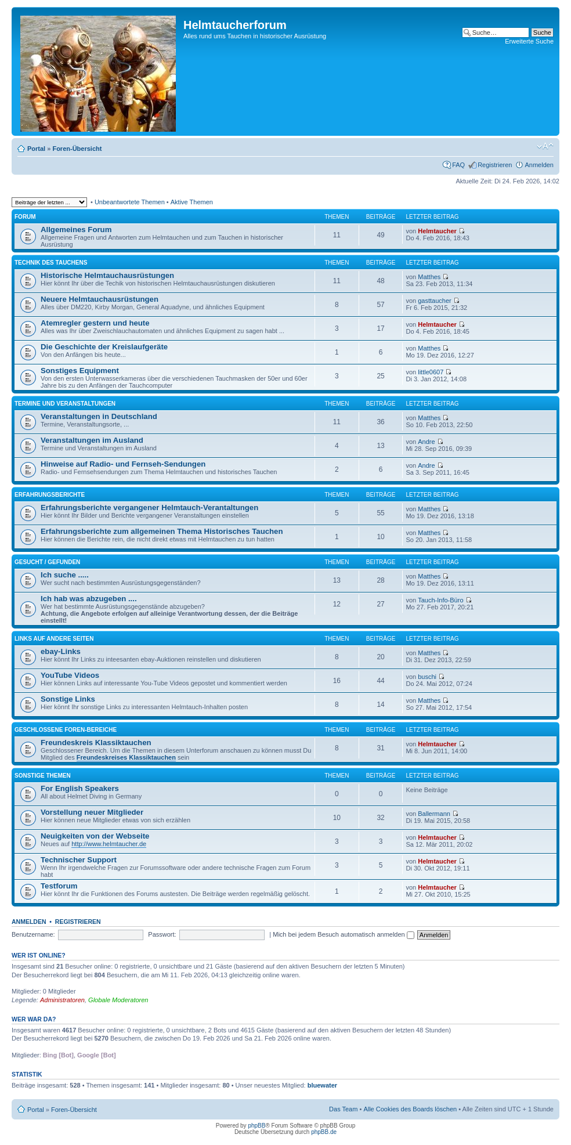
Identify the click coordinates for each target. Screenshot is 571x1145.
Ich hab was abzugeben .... (89, 598)
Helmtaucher (437, 230)
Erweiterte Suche (529, 41)
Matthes (429, 276)
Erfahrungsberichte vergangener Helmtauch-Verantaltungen (149, 507)
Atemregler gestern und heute (95, 323)
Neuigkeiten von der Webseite (95, 836)
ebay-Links (61, 651)
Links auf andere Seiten (54, 638)
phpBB (256, 1125)
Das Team (343, 1109)
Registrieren (495, 164)
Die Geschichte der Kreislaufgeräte (104, 346)
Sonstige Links (68, 699)
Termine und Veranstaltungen (65, 403)
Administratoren (62, 999)
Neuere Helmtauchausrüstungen (99, 299)
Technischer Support (79, 859)
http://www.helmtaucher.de (108, 843)
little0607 (430, 372)
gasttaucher (434, 300)
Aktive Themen (192, 201)
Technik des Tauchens (51, 262)
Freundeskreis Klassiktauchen (96, 742)
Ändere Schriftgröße (545, 146)
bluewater (322, 1085)
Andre (426, 441)
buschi (427, 676)
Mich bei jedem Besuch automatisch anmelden (343, 934)
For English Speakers (80, 788)
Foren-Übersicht (77, 148)
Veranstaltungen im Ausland (92, 440)
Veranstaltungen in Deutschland (99, 416)
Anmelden (539, 164)
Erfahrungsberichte (50, 495)
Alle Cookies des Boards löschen (410, 1109)
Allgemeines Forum (76, 229)
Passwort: (162, 934)
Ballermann (434, 813)
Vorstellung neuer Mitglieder (92, 812)
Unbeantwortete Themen (130, 201)
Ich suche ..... (65, 574)
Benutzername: (33, 934)
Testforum (59, 886)
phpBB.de (324, 1132)
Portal (36, 148)
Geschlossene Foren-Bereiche (66, 730)
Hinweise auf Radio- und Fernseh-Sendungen (123, 464)
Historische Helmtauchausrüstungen (107, 275)
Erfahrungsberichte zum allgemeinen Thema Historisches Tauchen (162, 531)
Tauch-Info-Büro (440, 600)
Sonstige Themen (43, 775)
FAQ (458, 164)
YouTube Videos (70, 675)
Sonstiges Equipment (80, 370)
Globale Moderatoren (118, 999)
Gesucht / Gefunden (47, 562)
